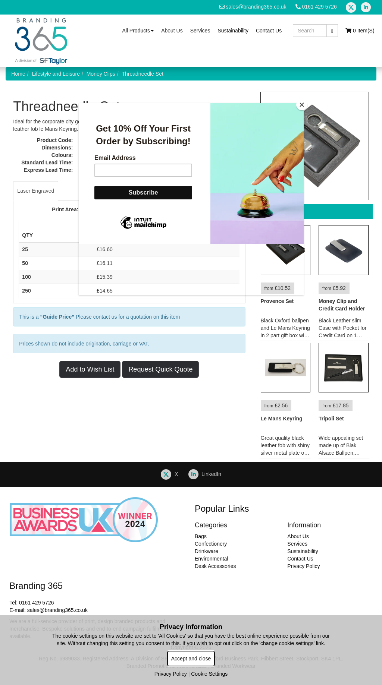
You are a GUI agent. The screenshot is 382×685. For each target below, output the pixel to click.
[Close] (301, 104)
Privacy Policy (170, 674)
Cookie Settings (209, 674)
